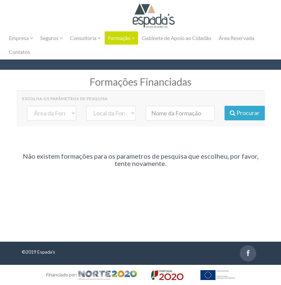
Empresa (21, 38)
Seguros (51, 38)
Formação (121, 38)
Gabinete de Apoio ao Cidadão (176, 38)
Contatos (19, 52)
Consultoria (85, 38)
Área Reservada (236, 38)
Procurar (245, 112)
